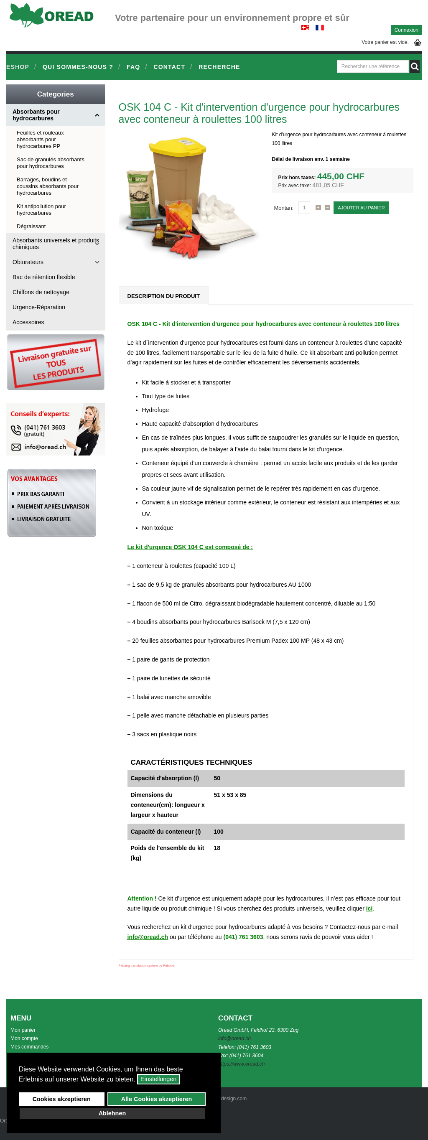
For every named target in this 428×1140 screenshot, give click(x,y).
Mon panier (23, 1030)
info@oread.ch (147, 937)
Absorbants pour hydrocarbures (36, 115)
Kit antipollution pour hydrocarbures (41, 209)
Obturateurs (28, 262)
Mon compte (24, 1038)
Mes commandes (29, 1047)
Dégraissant (31, 226)
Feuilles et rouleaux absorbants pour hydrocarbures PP (40, 139)
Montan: (283, 208)
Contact (169, 67)
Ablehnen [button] (112, 1113)
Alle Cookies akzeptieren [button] (156, 1099)
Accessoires (28, 322)
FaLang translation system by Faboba (147, 965)
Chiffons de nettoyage (41, 292)
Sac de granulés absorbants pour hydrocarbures (50, 162)
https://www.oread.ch (241, 1064)
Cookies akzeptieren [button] (62, 1099)
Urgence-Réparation (39, 307)
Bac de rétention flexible (44, 277)
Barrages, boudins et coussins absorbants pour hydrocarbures (48, 186)
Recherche (219, 67)
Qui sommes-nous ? (78, 67)
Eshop (17, 67)
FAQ (133, 67)
